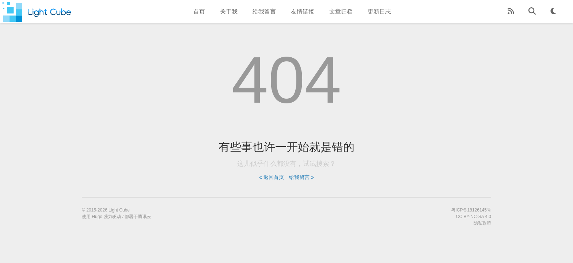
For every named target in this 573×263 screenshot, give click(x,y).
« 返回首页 (271, 177)
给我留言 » (301, 177)
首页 (199, 11)
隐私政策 (482, 223)
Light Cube (119, 210)
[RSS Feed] (511, 11)
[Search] (532, 11)
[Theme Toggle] (553, 11)
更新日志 (379, 11)
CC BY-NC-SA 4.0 (473, 216)
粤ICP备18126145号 (471, 210)
